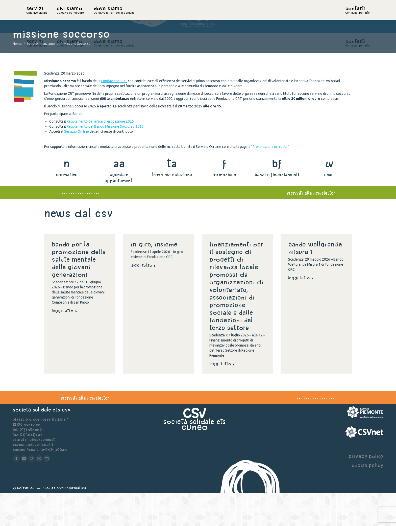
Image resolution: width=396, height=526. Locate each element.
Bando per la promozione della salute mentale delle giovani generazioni (79, 292)
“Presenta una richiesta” (270, 179)
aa (119, 196)
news (329, 207)
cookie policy (367, 498)
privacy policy (366, 489)
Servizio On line (76, 164)
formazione (224, 207)
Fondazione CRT (114, 114)
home (32, 16)
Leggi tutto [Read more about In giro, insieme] (143, 298)
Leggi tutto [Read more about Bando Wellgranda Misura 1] (300, 311)
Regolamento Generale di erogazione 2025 (100, 154)
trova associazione (172, 207)
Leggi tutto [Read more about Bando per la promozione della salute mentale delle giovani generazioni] (64, 343)
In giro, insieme (155, 277)
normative (66, 207)
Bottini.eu (25, 521)
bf (277, 196)
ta (172, 196)
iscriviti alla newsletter (311, 226)
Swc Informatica (71, 521)
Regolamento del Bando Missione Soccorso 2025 (105, 159)
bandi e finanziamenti (277, 207)
